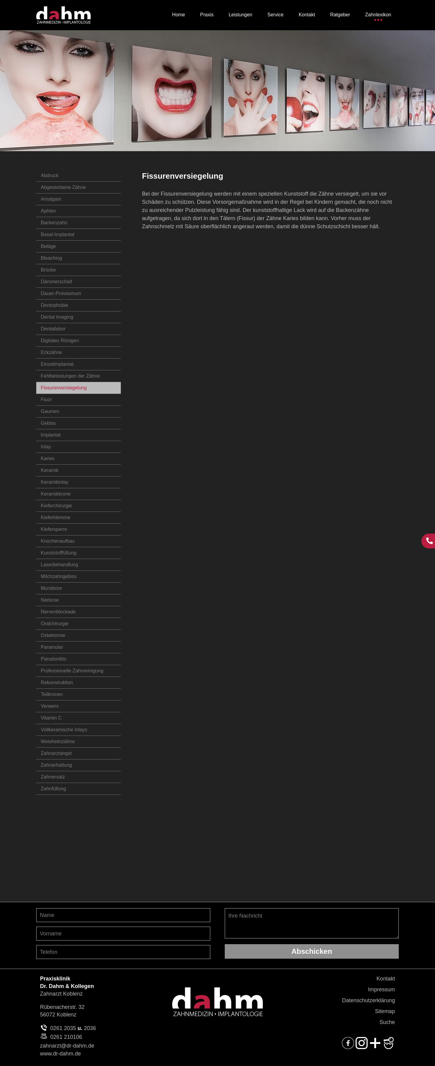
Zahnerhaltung (56, 765)
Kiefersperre (54, 529)
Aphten (48, 210)
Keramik (50, 470)
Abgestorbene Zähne (63, 187)
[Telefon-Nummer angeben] (123, 952)
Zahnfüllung (53, 788)
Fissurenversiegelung (64, 387)
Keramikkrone (56, 493)
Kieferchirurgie (56, 505)
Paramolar (52, 647)
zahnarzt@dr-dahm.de (67, 1046)
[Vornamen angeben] (123, 934)
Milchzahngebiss (58, 576)
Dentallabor (53, 328)
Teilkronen (52, 694)
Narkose (50, 600)
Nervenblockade (58, 611)
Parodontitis (53, 658)
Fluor (46, 399)
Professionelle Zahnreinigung (72, 670)
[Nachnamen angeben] (123, 915)
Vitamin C (51, 717)
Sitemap (385, 1011)
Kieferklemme (55, 517)
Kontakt (385, 979)
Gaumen (50, 411)
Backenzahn (54, 222)
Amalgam (51, 199)
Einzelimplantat (57, 364)
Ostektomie (53, 635)
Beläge (48, 246)
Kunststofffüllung (58, 552)
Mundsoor (51, 588)
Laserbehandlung (59, 564)
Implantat (51, 434)
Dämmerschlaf (56, 281)
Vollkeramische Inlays (64, 729)
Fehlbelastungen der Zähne (70, 376)
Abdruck (50, 175)
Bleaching (51, 258)
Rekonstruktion (57, 682)
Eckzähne (51, 352)
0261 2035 (63, 1028)
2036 (90, 1028)
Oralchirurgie (55, 623)
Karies (47, 458)
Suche (387, 1022)
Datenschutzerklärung (368, 1000)
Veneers (50, 706)
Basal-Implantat (57, 234)
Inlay (46, 446)
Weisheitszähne (58, 741)
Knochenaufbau (58, 541)
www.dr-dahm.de (60, 1054)
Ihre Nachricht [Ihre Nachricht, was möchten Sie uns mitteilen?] (312, 923)
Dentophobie (54, 305)
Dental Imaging (57, 317)
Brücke (48, 269)
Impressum (381, 989)
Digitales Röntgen (60, 340)
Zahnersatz (53, 776)
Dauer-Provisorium (61, 293)
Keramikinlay (55, 482)
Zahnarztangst (56, 753)
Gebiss (48, 423)
